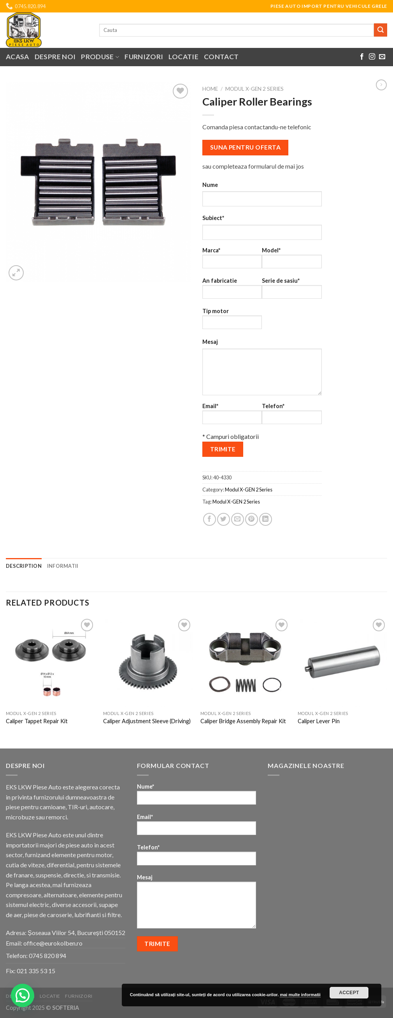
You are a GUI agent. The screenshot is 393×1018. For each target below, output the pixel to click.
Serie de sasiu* (291, 290)
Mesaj (210, 341)
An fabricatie (232, 290)
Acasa (17, 57)
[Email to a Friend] (237, 519)
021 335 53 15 (36, 970)
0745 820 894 (47, 955)
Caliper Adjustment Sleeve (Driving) (147, 721)
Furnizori (144, 57)
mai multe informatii (300, 994)
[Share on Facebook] (209, 519)
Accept (349, 992)
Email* (232, 416)
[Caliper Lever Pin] (342, 661)
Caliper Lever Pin (319, 721)
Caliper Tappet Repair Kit (37, 721)
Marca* (232, 260)
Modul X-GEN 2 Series (254, 89)
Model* (291, 260)
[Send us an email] (382, 56)
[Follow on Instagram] (372, 56)
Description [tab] (24, 566)
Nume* (196, 796)
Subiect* (213, 218)
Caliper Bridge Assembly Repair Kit (243, 721)
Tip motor (232, 321)
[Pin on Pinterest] (251, 519)
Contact (221, 57)
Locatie (183, 57)
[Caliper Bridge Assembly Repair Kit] (245, 661)
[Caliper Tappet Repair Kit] (50, 661)
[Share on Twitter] (223, 519)
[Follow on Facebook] (362, 56)
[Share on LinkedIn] (265, 519)
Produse (100, 57)
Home (210, 89)
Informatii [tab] (63, 566)
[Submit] (380, 30)
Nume (210, 184)
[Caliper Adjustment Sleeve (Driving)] (148, 661)
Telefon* (291, 416)
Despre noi (55, 57)
